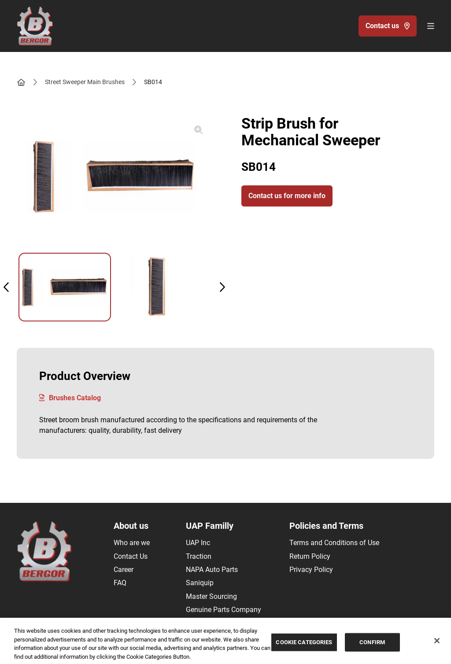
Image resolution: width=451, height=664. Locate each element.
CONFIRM (372, 644)
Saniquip (200, 583)
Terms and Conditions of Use (334, 543)
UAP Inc (198, 543)
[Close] (437, 643)
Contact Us (131, 556)
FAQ (120, 583)
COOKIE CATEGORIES (304, 644)
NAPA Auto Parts (212, 569)
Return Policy (309, 556)
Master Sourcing (211, 596)
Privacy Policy (311, 569)
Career (123, 569)
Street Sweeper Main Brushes (85, 81)
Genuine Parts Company (223, 609)
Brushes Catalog (70, 398)
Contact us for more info (286, 196)
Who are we (132, 543)
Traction (198, 556)
